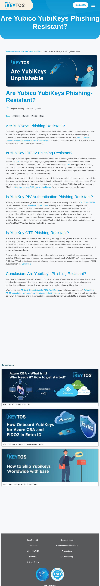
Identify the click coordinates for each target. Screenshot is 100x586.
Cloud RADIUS (33, 551)
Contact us (33, 546)
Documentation (67, 540)
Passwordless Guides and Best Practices (23, 51)
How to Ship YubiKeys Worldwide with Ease (20, 484)
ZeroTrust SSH (33, 540)
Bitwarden (26, 264)
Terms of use (67, 551)
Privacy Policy (33, 562)
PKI (68, 164)
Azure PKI (33, 557)
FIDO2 (16, 162)
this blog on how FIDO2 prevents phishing (33, 187)
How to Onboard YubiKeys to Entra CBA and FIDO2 (23, 444)
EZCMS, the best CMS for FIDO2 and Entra (40, 290)
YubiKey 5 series (88, 202)
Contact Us (80, 5)
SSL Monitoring (67, 557)
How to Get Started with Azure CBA (16, 405)
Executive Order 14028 (38, 205)
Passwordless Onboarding (67, 546)
